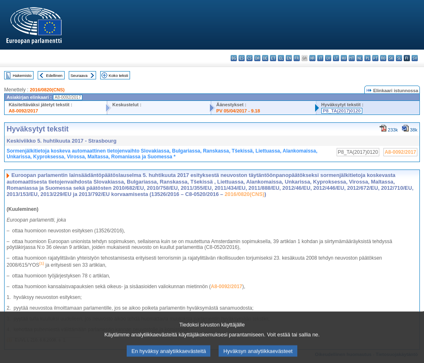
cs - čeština (249, 58)
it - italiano (320, 58)
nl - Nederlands (360, 58)
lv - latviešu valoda (328, 58)
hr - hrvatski (312, 58)
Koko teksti (118, 75)
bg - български (234, 58)
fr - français (297, 58)
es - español (241, 58)
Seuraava (78, 75)
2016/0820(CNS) (47, 89)
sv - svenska (415, 58)
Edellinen (54, 75)
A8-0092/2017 (23, 110)
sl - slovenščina (399, 58)
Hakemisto (22, 75)
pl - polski (367, 58)
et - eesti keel (273, 58)
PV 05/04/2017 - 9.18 (238, 110)
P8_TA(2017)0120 (342, 110)
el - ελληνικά (281, 58)
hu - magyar (344, 58)
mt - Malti (352, 58)
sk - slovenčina (391, 58)
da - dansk (257, 58)
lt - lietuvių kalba (336, 58)
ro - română (383, 58)
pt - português (375, 58)
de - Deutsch (265, 58)
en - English (289, 58)
